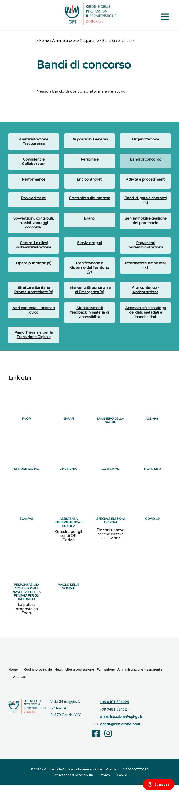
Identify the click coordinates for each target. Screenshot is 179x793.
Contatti (19, 685)
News (58, 677)
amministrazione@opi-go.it (121, 725)
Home (44, 41)
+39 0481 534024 (114, 710)
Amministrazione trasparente (139, 677)
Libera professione (79, 677)
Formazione (105, 677)
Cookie (122, 783)
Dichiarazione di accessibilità (72, 783)
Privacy (105, 783)
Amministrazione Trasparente (75, 41)
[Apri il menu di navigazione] (165, 16)
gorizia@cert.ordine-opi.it (120, 732)
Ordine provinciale (38, 677)
